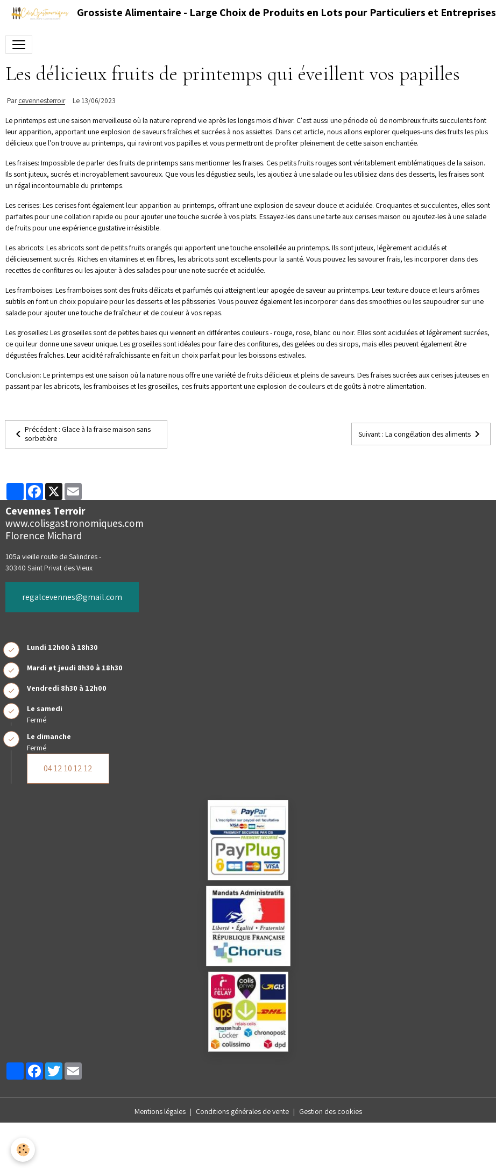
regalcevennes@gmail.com (72, 597)
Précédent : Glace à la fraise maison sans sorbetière (81, 434)
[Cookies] (23, 1150)
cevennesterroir (41, 101)
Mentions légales (160, 1111)
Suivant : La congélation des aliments (421, 434)
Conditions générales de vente (242, 1111)
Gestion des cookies (330, 1111)
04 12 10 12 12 (68, 768)
